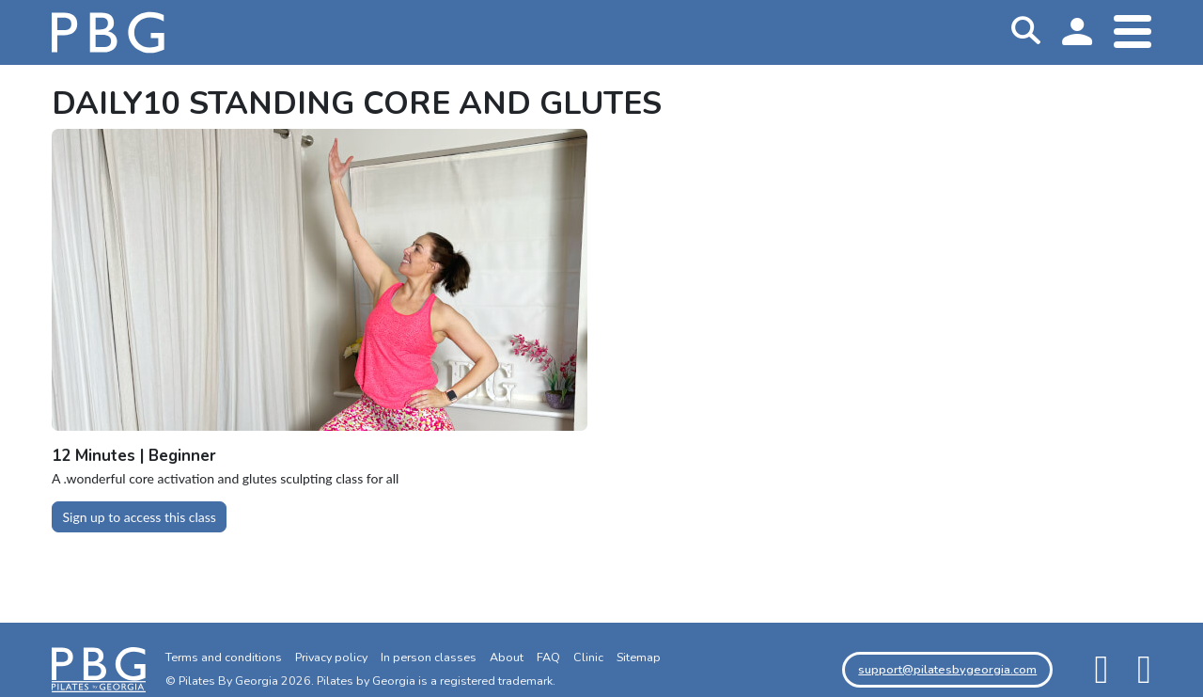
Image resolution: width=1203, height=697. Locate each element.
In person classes (429, 657)
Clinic (588, 657)
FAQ (548, 657)
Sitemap (639, 657)
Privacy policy (331, 657)
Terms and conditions (223, 657)
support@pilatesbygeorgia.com (947, 669)
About (506, 657)
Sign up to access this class (139, 517)
